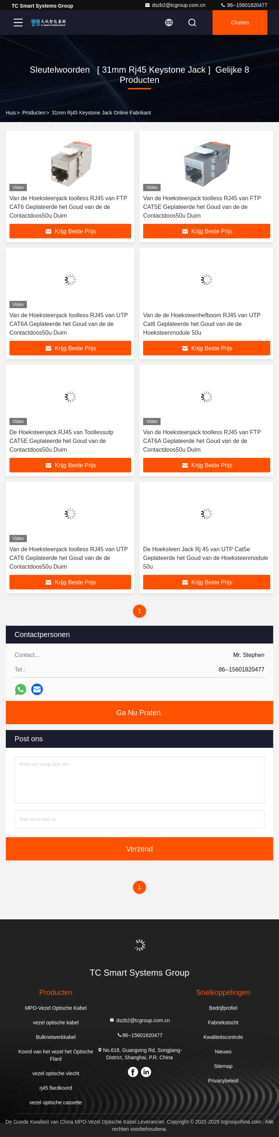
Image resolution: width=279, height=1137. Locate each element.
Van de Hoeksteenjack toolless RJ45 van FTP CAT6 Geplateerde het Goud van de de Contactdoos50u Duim (68, 207)
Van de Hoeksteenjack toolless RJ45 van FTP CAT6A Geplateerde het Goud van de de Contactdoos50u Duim (202, 441)
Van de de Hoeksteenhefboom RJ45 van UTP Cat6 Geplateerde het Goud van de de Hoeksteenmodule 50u (201, 324)
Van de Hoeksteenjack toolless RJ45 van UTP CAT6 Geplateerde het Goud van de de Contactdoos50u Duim (68, 558)
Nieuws (223, 1052)
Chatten (240, 22)
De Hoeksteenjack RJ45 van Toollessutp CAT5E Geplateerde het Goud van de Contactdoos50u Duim (61, 441)
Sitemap (223, 1066)
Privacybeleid (223, 1081)
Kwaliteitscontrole (223, 1037)
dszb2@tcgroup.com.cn (175, 5)
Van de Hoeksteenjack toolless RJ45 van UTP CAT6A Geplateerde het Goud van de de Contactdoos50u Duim (68, 324)
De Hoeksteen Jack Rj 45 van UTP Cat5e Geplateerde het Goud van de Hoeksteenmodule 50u (205, 558)
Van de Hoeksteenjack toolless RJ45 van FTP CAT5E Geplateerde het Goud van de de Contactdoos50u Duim (202, 207)
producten (33, 113)
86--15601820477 (243, 5)
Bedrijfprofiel (223, 1008)
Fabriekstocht (223, 1022)
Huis (11, 113)
